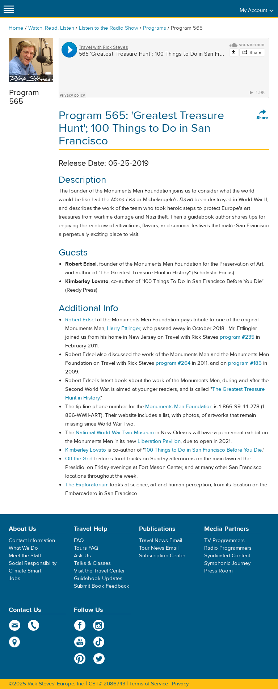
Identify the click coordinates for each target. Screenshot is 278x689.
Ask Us (82, 555)
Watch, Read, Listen (51, 28)
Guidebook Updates (98, 578)
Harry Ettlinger (123, 328)
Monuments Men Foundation (178, 406)
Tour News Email (158, 548)
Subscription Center (162, 555)
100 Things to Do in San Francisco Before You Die (203, 450)
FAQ (79, 540)
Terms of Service (148, 683)
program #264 (173, 363)
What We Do (23, 548)
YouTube (80, 642)
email (15, 625)
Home (16, 28)
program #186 (245, 363)
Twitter (99, 658)
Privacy (180, 683)
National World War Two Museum (115, 432)
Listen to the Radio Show (108, 28)
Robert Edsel (80, 319)
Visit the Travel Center (99, 570)
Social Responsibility (32, 563)
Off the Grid (79, 458)
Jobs (14, 578)
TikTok (99, 642)
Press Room (218, 570)
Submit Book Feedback (101, 586)
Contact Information (32, 540)
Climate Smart (25, 570)
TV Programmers (224, 540)
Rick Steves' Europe (139, 8)
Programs (154, 28)
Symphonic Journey (227, 563)
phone (34, 625)
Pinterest (80, 658)
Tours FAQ (86, 548)
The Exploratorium (87, 484)
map (15, 642)
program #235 (237, 337)
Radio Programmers (228, 548)
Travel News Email (160, 540)
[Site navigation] (9, 8)
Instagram (99, 625)
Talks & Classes (92, 563)
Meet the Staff (25, 555)
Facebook (80, 625)
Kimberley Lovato (85, 450)
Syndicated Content (227, 555)
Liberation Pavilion (159, 441)
